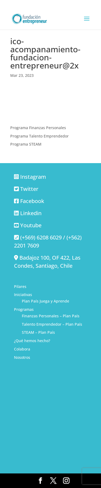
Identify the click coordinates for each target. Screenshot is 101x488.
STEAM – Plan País (38, 332)
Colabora (22, 349)
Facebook (32, 201)
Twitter (29, 189)
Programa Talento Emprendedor (39, 136)
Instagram (33, 176)
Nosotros (22, 357)
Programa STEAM (25, 144)
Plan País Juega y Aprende (45, 301)
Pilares (20, 286)
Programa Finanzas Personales (38, 127)
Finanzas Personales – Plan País (50, 315)
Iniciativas (23, 294)
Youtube (30, 225)
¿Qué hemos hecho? (32, 340)
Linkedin (30, 213)
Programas (24, 309)
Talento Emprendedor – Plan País (52, 324)
